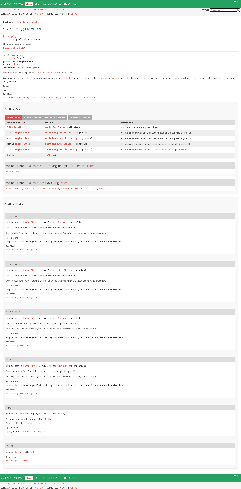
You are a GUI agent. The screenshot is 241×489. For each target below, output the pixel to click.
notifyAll (76, 188)
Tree (43, 3)
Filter (6, 48)
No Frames (43, 9)
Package (18, 3)
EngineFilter (22, 132)
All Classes (59, 9)
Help (74, 3)
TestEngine (18, 48)
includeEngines (54, 144)
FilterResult (13, 127)
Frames (33, 9)
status (13, 55)
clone (9, 188)
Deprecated (55, 3)
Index (66, 3)
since (12, 58)
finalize (29, 188)
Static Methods (32, 117)
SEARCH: (205, 10)
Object (16, 64)
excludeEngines (54, 132)
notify (65, 188)
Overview (6, 3)
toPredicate (13, 171)
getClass (42, 188)
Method (39, 14)
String (67, 132)
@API (5, 55)
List (66, 138)
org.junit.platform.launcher (26, 21)
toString (50, 155)
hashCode (54, 188)
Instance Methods (55, 117)
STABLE (21, 55)
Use (37, 3)
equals (18, 188)
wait (87, 188)
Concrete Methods (80, 117)
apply (48, 127)
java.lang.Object (11, 36)
